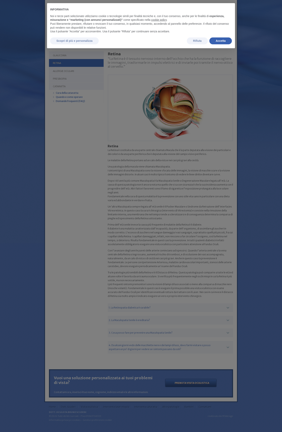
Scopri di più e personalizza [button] (74, 40)
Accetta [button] (221, 40)
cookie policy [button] (159, 19)
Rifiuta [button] (197, 40)
